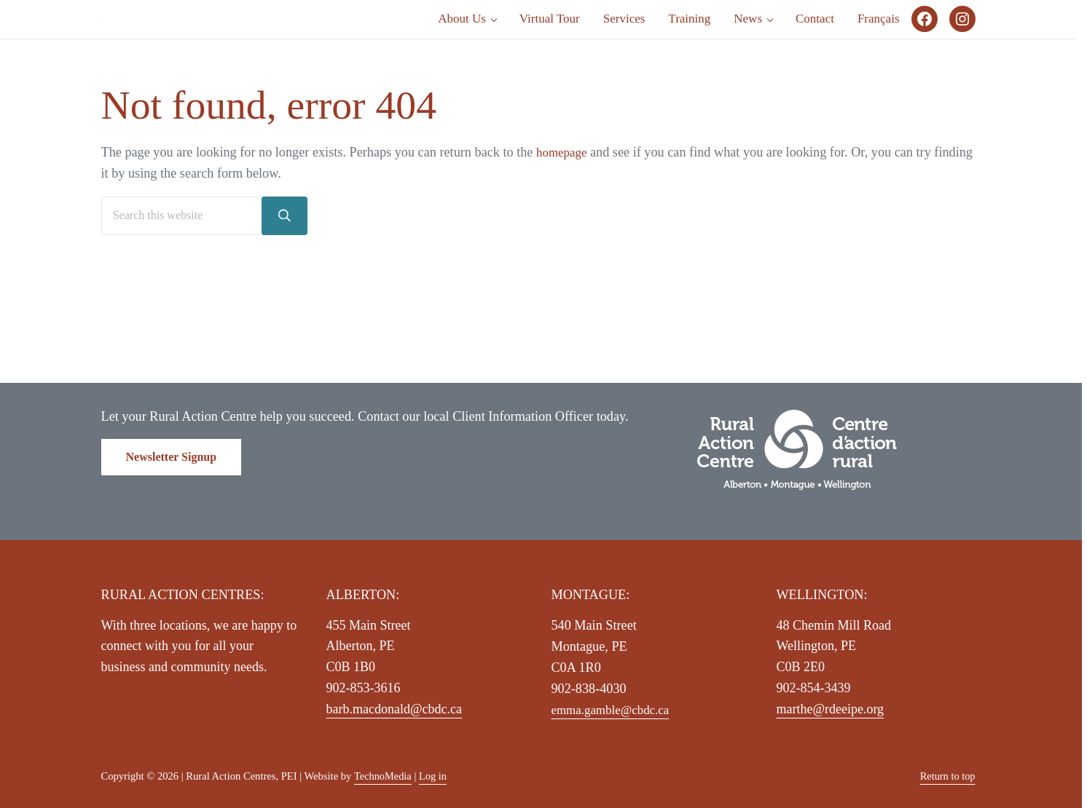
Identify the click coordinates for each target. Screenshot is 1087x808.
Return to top (947, 776)
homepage (563, 238)
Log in (433, 776)
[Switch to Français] (878, 63)
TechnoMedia (383, 776)
